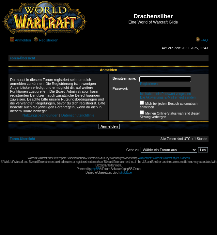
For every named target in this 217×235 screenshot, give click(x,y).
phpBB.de (126, 172)
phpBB (95, 169)
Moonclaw (130, 158)
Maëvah (114, 158)
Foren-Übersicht (22, 58)
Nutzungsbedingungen (40, 115)
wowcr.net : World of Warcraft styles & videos (164, 158)
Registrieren (48, 40)
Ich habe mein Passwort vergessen (165, 94)
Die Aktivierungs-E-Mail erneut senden (167, 97)
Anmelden (23, 40)
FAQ (204, 40)
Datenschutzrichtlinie (78, 115)
